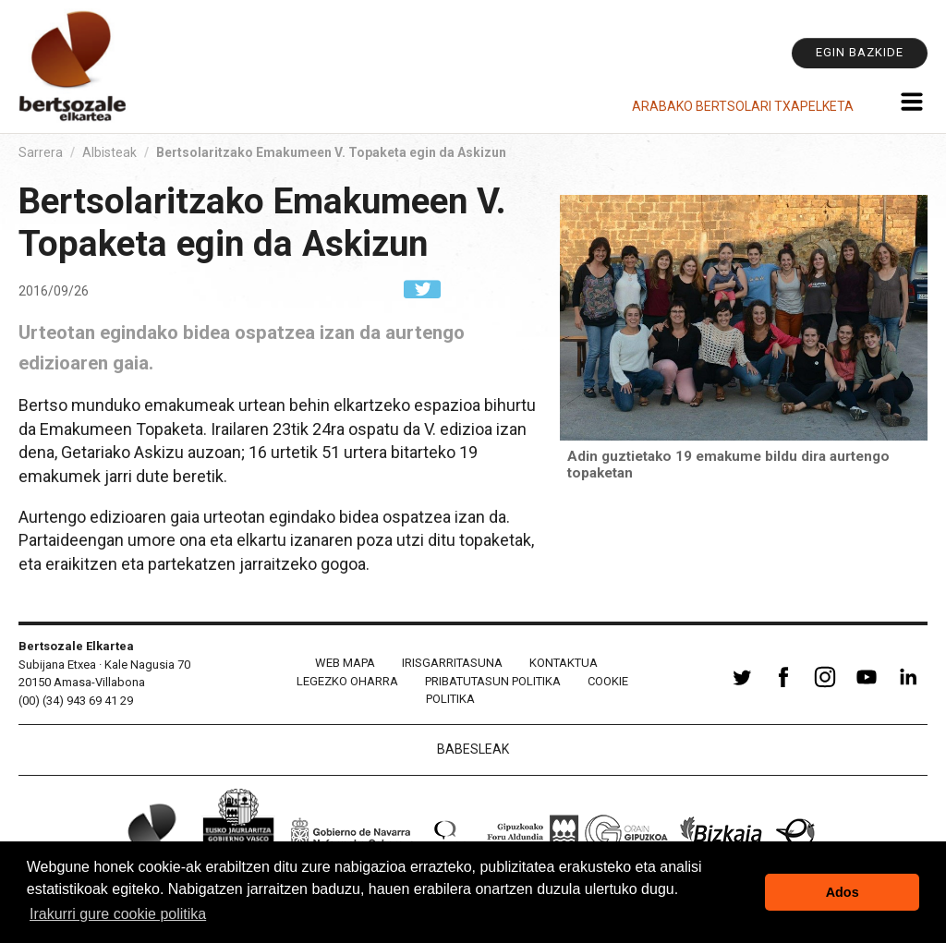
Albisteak (109, 152)
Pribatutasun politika (493, 681)
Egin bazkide (860, 52)
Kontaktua (563, 663)
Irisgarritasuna (452, 663)
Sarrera (40, 152)
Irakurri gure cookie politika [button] (118, 914)
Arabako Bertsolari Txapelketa (743, 106)
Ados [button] (842, 892)
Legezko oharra (347, 681)
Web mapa (345, 663)
